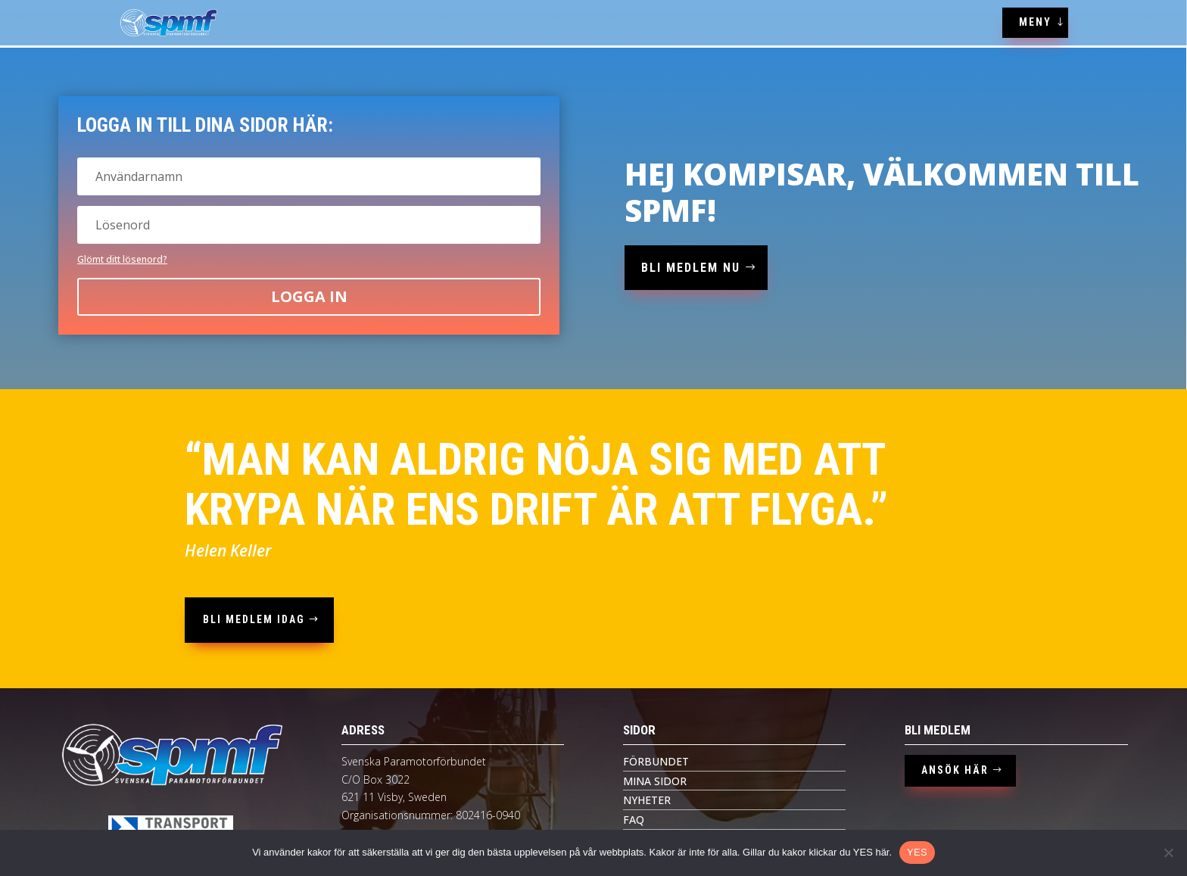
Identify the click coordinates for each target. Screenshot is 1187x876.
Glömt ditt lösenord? (122, 259)
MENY (1035, 22)
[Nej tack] (1168, 852)
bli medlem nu (690, 267)
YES (917, 852)
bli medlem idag (254, 619)
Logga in (309, 296)
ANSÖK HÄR (955, 770)
